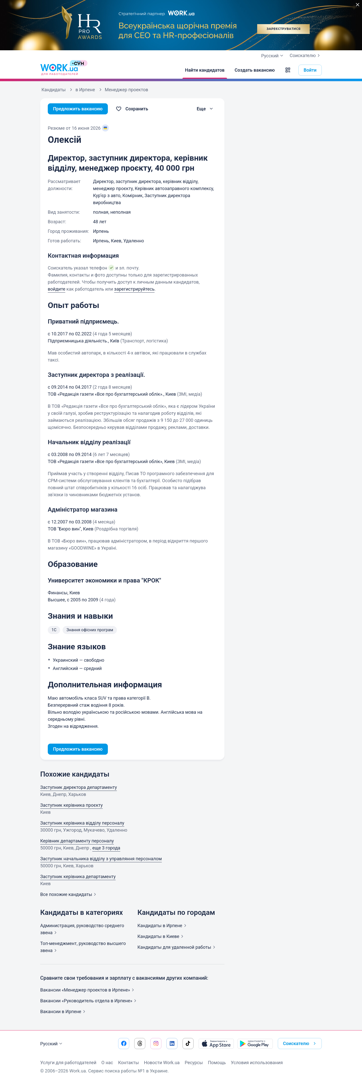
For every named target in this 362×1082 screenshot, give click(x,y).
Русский (52, 1043)
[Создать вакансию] (254, 70)
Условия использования (257, 1062)
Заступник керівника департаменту (78, 876)
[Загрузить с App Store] (216, 1043)
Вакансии (63, 1011)
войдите (56, 289)
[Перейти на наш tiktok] (188, 1043)
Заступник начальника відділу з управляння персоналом (101, 858)
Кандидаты (163, 925)
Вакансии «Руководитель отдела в (89, 1000)
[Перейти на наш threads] (139, 1043)
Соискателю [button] (300, 1043)
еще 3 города (106, 847)
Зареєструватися (283, 29)
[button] (287, 70)
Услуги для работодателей (68, 1062)
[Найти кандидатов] (205, 70)
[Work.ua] (59, 70)
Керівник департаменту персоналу (77, 840)
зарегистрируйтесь (134, 289)
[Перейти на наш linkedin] (171, 1043)
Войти (310, 70)
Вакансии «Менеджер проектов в (88, 990)
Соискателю (306, 55)
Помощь (217, 1062)
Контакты (128, 1062)
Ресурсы (194, 1062)
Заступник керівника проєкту (71, 805)
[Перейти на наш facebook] (123, 1043)
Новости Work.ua (161, 1062)
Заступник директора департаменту (78, 787)
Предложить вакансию (78, 108)
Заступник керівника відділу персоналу (82, 823)
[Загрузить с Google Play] (255, 1043)
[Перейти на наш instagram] (155, 1043)
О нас (107, 1062)
